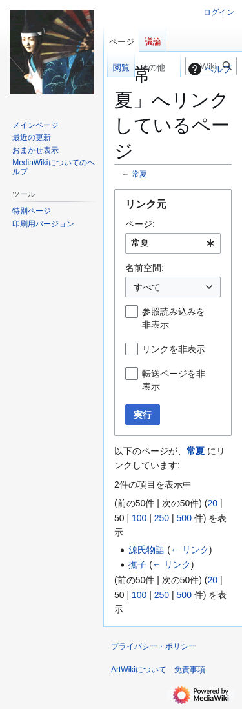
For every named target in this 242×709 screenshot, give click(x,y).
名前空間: (144, 268)
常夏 (139, 174)
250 (161, 518)
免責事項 (189, 669)
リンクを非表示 (173, 349)
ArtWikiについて (138, 669)
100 (139, 518)
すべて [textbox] (147, 287)
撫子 (137, 564)
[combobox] (173, 243)
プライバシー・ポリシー (153, 646)
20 (212, 503)
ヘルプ (208, 69)
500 (184, 518)
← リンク (189, 549)
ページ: (140, 224)
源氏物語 (146, 549)
